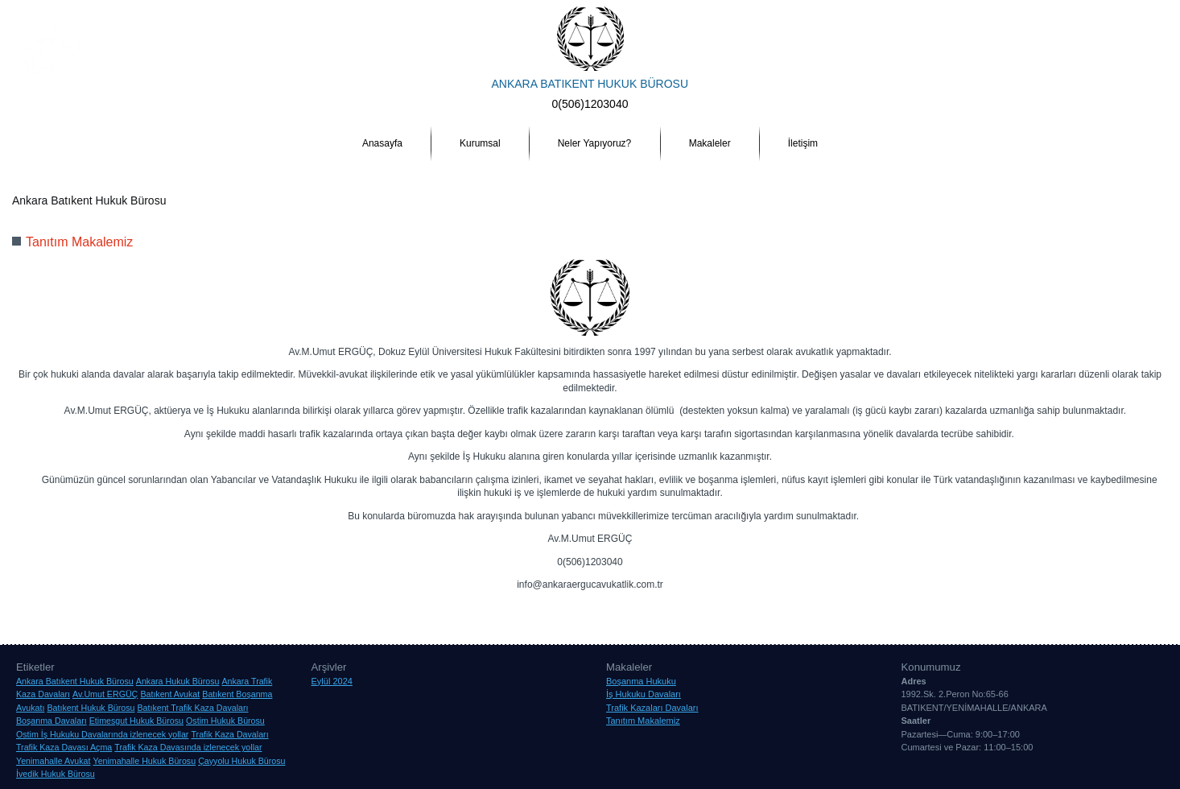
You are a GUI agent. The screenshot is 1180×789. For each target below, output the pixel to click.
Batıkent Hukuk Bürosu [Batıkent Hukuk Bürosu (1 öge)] (90, 708)
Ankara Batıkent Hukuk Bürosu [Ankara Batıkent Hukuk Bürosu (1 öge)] (75, 681)
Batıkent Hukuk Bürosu (444, 608)
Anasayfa (382, 143)
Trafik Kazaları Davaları (652, 708)
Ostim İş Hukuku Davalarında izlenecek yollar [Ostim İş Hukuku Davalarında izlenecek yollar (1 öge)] (102, 734)
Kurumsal (480, 143)
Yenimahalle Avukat (903, 608)
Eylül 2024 (332, 681)
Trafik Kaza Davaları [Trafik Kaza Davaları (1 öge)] (229, 734)
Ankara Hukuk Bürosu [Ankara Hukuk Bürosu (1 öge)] (178, 681)
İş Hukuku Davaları (643, 694)
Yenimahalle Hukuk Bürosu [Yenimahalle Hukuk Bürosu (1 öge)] (144, 761)
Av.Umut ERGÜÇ (294, 608)
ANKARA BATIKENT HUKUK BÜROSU (590, 83)
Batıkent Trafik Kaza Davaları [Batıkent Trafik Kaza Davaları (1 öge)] (192, 708)
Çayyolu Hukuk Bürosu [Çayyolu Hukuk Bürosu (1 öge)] (241, 761)
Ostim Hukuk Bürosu (819, 608)
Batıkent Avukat (363, 608)
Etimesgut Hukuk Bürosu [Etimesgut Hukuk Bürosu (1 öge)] (136, 720)
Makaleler (710, 143)
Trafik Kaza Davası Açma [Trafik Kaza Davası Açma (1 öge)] (64, 747)
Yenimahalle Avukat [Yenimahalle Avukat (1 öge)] (53, 761)
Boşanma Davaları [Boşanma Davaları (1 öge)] (51, 720)
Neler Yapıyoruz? (595, 143)
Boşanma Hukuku (641, 681)
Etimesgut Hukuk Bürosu (638, 608)
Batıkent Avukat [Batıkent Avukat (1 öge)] (170, 694)
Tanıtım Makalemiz (79, 242)
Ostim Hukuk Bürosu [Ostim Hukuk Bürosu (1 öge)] (225, 720)
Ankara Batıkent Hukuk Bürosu (104, 608)
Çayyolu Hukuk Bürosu (540, 608)
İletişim (803, 143)
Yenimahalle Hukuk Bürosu (1000, 608)
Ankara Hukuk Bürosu (213, 608)
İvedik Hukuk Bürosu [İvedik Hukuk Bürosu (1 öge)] (55, 774)
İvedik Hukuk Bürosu (733, 608)
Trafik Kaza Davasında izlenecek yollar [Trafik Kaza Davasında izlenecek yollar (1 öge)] (188, 747)
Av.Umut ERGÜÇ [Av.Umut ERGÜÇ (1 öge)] (105, 694)
